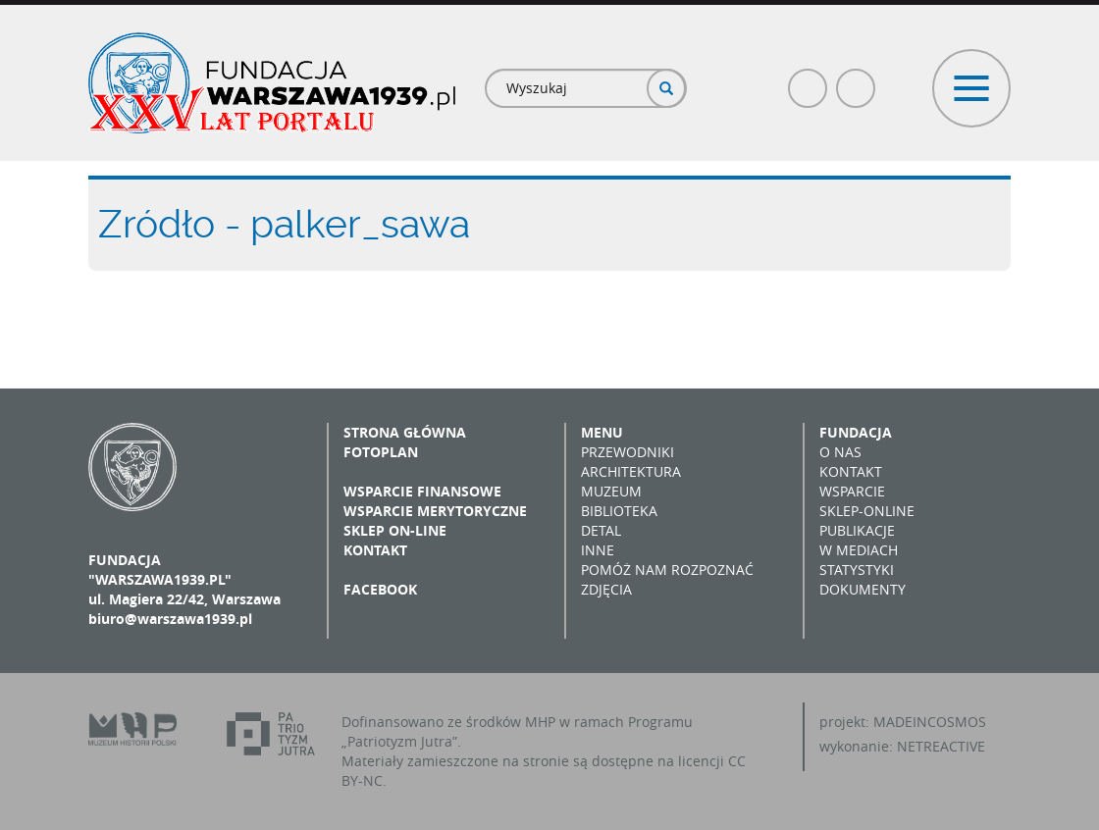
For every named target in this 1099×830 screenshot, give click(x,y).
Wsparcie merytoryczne (435, 510)
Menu (602, 432)
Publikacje (857, 530)
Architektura (631, 471)
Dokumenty (862, 589)
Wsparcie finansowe (422, 491)
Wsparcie (852, 491)
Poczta (856, 80)
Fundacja (855, 432)
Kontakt (375, 550)
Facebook (808, 80)
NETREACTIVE (941, 746)
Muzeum (611, 491)
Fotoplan (380, 451)
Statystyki (856, 569)
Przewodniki (627, 451)
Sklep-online (867, 510)
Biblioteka (619, 510)
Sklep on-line (394, 530)
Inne (597, 550)
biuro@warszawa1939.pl (170, 618)
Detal (601, 530)
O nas (840, 451)
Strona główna (404, 432)
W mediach (858, 550)
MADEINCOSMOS (929, 721)
